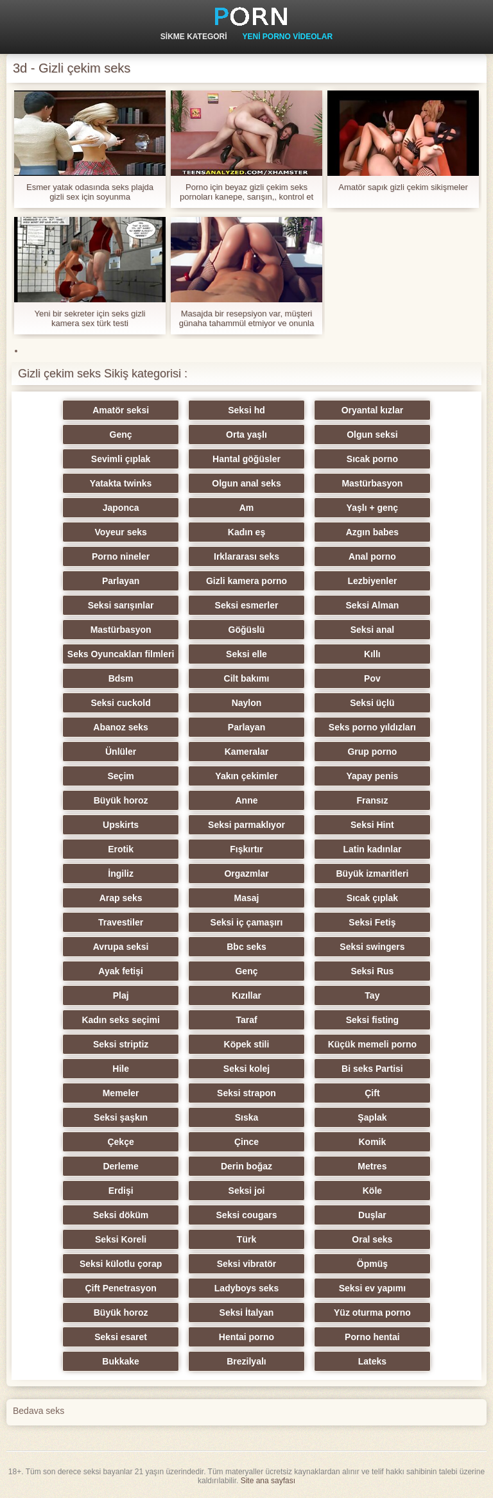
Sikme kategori (193, 36)
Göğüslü (247, 629)
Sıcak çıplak (372, 898)
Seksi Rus (372, 971)
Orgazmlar (246, 873)
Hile (120, 1068)
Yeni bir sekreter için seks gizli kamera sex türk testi (90, 318)
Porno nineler (121, 556)
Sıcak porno (372, 459)
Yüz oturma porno (372, 1312)
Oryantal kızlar (373, 410)
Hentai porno (246, 1337)
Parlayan (120, 581)
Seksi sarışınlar (121, 605)
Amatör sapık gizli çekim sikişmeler (403, 187)
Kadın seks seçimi (120, 1020)
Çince (246, 1142)
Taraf (246, 1020)
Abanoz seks (120, 727)
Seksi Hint (372, 825)
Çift (372, 1093)
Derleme (120, 1166)
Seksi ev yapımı (372, 1288)
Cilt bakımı (247, 678)
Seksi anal (372, 629)
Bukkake (120, 1361)
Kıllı (372, 654)
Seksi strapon (246, 1093)
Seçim (120, 776)
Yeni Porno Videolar (287, 36)
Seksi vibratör (247, 1264)
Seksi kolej (246, 1068)
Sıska (247, 1117)
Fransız (372, 800)
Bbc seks (246, 947)
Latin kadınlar (372, 849)
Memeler (121, 1093)
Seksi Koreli (120, 1239)
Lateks (372, 1361)
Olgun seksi (372, 434)
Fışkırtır (246, 849)
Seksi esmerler (247, 605)
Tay (372, 995)
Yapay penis (372, 776)
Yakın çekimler (246, 776)
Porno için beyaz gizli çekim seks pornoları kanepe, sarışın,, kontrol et (246, 192)
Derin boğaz (246, 1166)
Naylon (247, 703)
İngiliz (121, 873)
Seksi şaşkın (121, 1117)
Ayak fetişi (120, 971)
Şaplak (372, 1117)
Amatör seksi (120, 410)
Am (246, 508)
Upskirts (121, 825)
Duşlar (372, 1215)
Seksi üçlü (372, 703)
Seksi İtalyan (247, 1312)
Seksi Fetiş (372, 922)
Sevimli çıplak (121, 459)
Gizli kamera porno (246, 581)
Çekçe (120, 1142)
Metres (372, 1166)
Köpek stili (247, 1044)
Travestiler (120, 922)
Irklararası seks (246, 556)
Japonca (121, 508)
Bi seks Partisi (372, 1068)
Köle (372, 1190)
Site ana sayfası (268, 1480)
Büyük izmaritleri (372, 873)
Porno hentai (372, 1337)
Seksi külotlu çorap (121, 1264)
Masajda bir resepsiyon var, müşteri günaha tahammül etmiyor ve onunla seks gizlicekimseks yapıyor (246, 318)
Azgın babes (372, 532)
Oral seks (372, 1239)
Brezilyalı (246, 1361)
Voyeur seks (120, 532)
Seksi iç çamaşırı (247, 922)
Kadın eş (246, 532)
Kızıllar (246, 995)
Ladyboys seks (246, 1288)
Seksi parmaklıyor (246, 825)
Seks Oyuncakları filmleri (121, 654)
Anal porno (372, 556)
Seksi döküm (120, 1215)
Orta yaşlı (246, 434)
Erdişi (121, 1190)
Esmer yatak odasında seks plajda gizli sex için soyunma (89, 192)
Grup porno (372, 751)
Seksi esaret (120, 1337)
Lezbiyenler (372, 581)
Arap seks (121, 898)
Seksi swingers (372, 947)
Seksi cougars (246, 1215)
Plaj (121, 995)
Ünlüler (120, 751)
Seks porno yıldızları (372, 727)
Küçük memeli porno (372, 1044)
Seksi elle (246, 654)
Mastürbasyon (372, 483)
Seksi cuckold (120, 703)
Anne (247, 800)
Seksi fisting (372, 1020)
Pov (372, 678)
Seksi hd (246, 410)
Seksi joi (247, 1190)
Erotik (121, 849)
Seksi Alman (372, 605)
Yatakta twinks (121, 483)
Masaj (246, 898)
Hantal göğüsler (246, 459)
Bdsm (121, 678)
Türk (246, 1239)
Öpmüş (372, 1264)
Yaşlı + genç (373, 508)
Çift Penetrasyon (120, 1288)
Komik (372, 1142)
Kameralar (247, 751)
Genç (121, 434)
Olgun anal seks (246, 483)
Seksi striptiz (120, 1044)
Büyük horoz (121, 800)
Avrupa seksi (121, 947)
